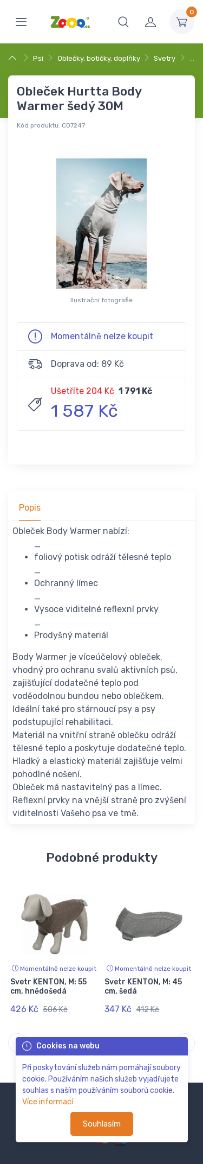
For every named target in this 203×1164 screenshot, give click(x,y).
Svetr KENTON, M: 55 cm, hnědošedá (48, 986)
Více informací (47, 1101)
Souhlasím (102, 1124)
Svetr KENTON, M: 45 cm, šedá (143, 986)
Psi (38, 58)
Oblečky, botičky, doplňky (98, 58)
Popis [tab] (30, 508)
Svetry (164, 58)
